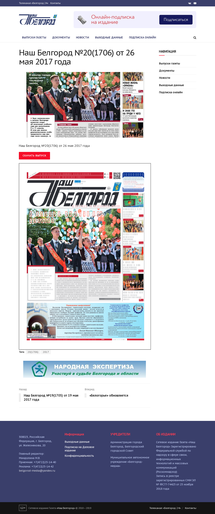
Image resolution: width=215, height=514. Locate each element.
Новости (82, 37)
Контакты (55, 3)
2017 (46, 352)
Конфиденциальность (79, 455)
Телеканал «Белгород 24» (33, 3)
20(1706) (33, 352)
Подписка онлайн (142, 37)
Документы (61, 37)
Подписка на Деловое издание (79, 448)
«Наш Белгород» (66, 508)
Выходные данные (109, 37)
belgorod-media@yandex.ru (37, 470)
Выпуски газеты (34, 37)
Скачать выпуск (34, 155)
